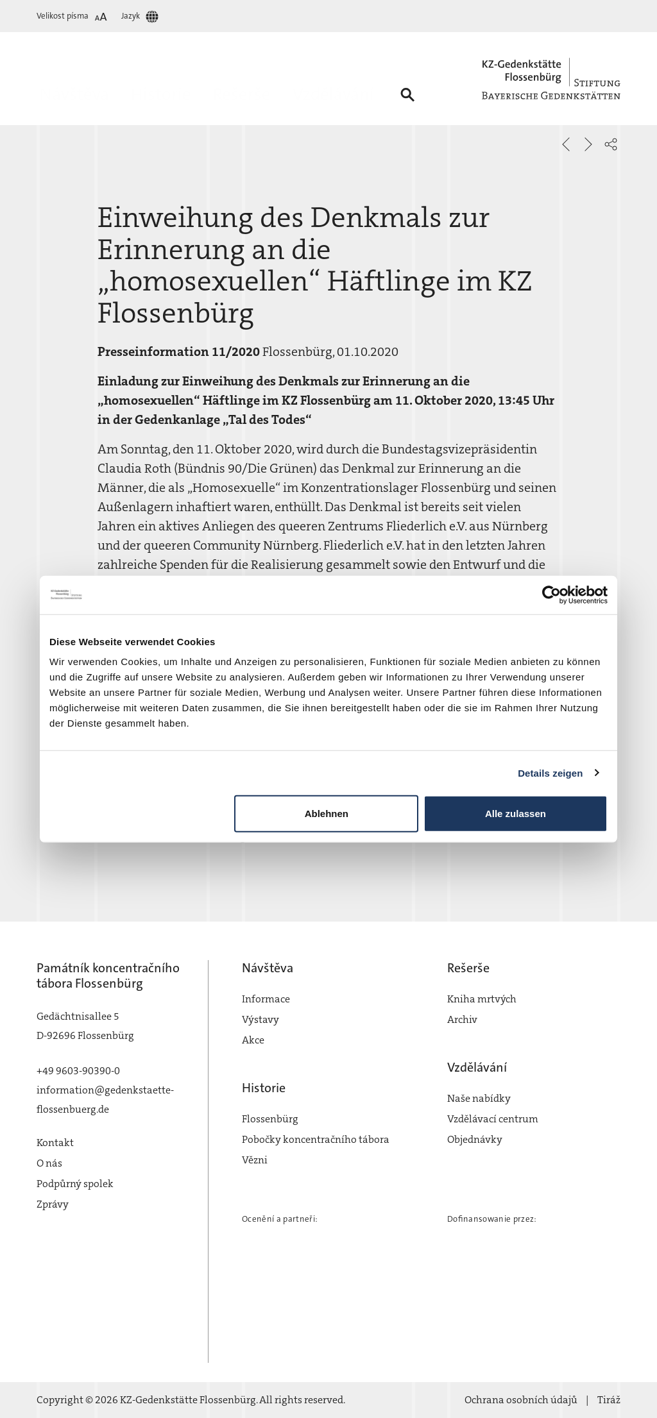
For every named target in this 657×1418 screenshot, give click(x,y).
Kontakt (55, 1142)
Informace (266, 999)
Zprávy (53, 1204)
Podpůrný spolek (75, 1183)
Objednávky (474, 1139)
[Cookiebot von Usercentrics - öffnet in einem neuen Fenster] (551, 594)
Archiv (462, 1019)
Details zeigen (550, 772)
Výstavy (260, 1019)
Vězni (255, 1160)
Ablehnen (326, 813)
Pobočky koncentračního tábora (315, 1139)
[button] (610, 144)
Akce (253, 1040)
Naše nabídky (479, 1098)
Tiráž (608, 1399)
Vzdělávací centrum (492, 1119)
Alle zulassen (515, 813)
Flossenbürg (270, 1119)
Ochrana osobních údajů (521, 1399)
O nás (49, 1163)
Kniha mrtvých (481, 999)
